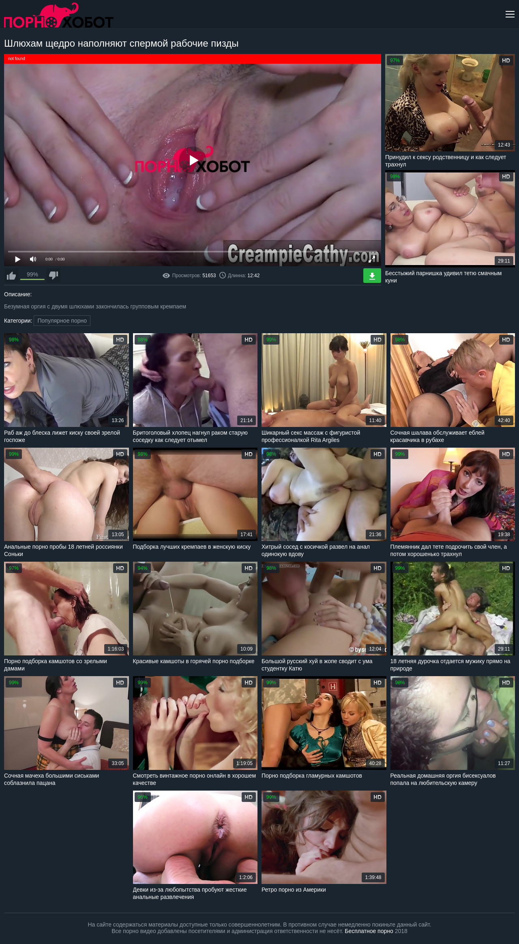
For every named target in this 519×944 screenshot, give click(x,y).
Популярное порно (62, 320)
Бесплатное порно (369, 931)
